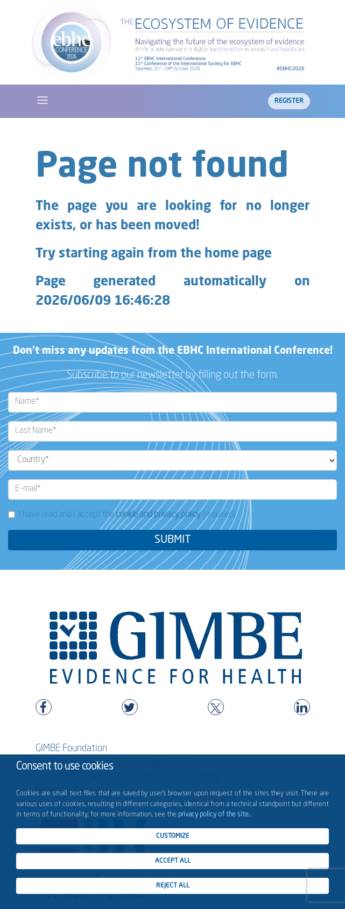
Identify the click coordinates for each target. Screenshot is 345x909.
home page (238, 254)
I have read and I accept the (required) (127, 515)
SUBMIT (172, 540)
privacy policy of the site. (214, 814)
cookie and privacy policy (158, 515)
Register (289, 101)
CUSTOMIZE (172, 836)
